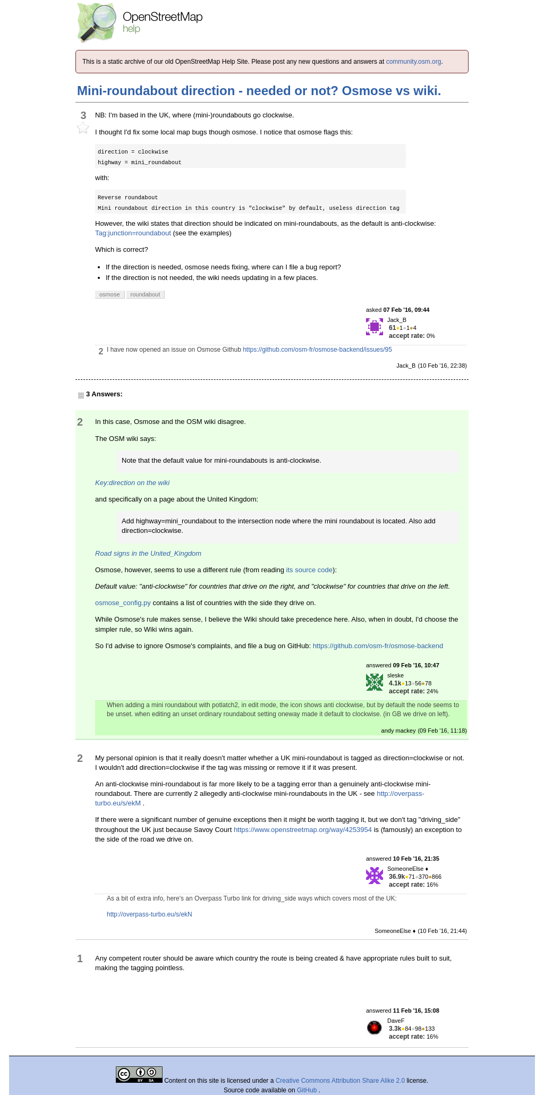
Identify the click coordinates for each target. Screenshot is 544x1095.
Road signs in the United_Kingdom (148, 553)
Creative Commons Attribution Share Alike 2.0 (340, 1080)
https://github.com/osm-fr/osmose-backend (378, 646)
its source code (309, 570)
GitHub (308, 1090)
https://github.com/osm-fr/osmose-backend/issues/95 (317, 349)
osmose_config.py (123, 603)
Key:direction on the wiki (132, 483)
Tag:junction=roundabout (133, 233)
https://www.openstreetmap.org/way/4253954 (303, 830)
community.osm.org (413, 61)
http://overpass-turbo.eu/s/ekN (149, 914)
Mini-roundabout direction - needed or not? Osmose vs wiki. (259, 90)
